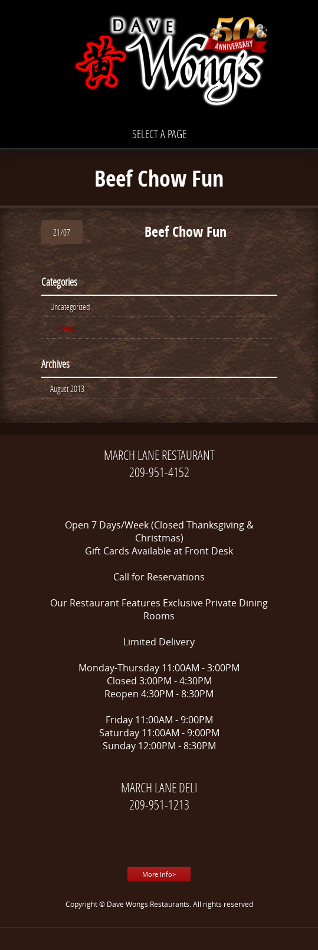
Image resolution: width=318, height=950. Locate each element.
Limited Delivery (159, 641)
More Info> (159, 874)
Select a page (159, 133)
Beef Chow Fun (186, 231)
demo (65, 328)
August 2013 (67, 388)
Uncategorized (70, 306)
